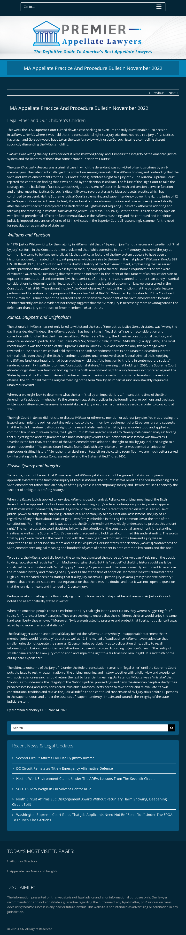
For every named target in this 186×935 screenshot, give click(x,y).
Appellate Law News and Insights (33, 871)
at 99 (33, 288)
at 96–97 (33, 274)
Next (172, 93)
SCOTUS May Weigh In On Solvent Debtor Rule (53, 789)
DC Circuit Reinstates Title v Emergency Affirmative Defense (64, 768)
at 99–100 (100, 293)
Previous (158, 93)
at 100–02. (93, 307)
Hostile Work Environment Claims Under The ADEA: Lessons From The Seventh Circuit (85, 778)
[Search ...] (89, 727)
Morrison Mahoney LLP (29, 710)
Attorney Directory (23, 861)
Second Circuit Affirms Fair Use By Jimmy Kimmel (55, 758)
